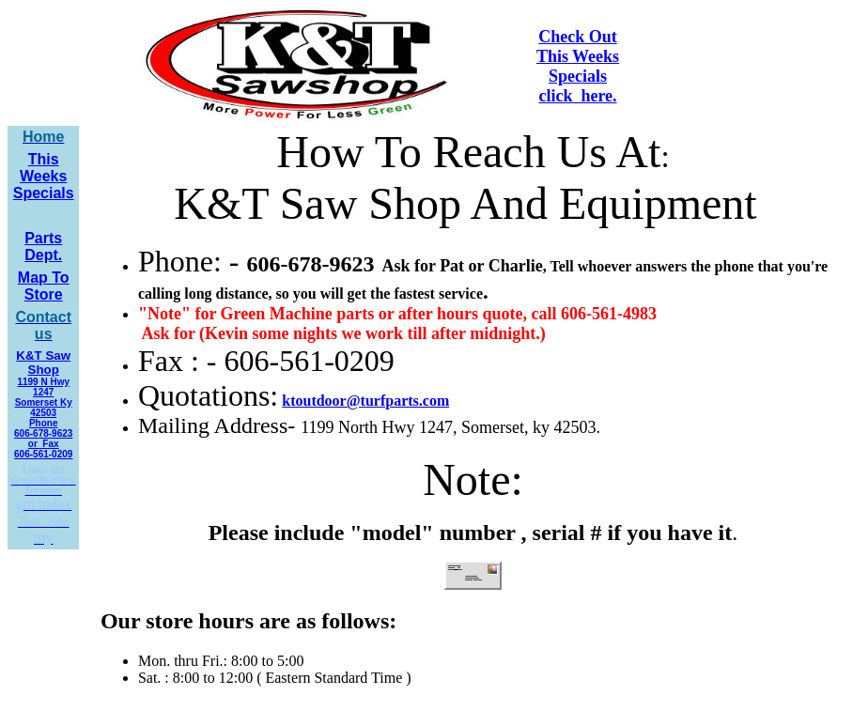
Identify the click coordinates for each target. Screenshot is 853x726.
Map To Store (44, 286)
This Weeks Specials (43, 176)
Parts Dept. (43, 246)
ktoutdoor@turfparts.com (365, 401)
